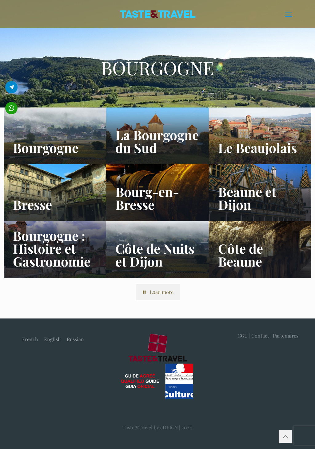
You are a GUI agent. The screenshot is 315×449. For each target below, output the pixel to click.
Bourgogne (45, 147)
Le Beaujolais (257, 147)
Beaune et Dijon (247, 198)
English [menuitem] (52, 339)
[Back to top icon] (285, 436)
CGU (242, 335)
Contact (260, 335)
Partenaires (285, 335)
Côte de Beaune (240, 255)
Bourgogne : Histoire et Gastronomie (51, 248)
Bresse (32, 204)
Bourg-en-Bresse (147, 198)
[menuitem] (30, 339)
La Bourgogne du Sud (157, 141)
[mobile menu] (288, 14)
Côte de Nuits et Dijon (154, 255)
